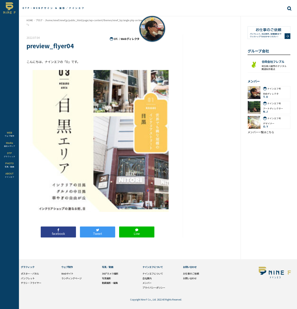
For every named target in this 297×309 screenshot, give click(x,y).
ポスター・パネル (30, 273)
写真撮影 (106, 278)
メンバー (147, 283)
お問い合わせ (190, 278)
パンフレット (28, 278)
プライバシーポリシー (153, 287)
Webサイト (67, 273)
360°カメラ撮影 (110, 273)
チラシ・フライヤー (31, 283)
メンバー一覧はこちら (261, 132)
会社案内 (147, 278)
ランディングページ (71, 278)
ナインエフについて (152, 273)
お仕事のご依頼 (191, 273)
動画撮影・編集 (110, 283)
